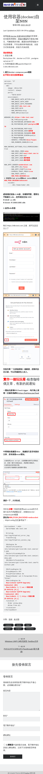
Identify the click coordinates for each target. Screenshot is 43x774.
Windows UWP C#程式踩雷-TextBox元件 (21, 641)
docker (19, 625)
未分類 (16, 619)
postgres (18, 629)
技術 (10, 619)
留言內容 (7, 690)
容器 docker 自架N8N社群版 (18, 36)
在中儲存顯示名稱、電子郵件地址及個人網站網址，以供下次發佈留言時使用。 (21, 747)
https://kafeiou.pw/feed (28, 393)
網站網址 (7, 735)
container (8, 625)
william (32, 30)
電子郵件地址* (9, 725)
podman (8, 629)
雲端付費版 (22, 39)
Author (27, 773)
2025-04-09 (25, 25)
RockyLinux (29, 629)
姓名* (5, 715)
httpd (28, 625)
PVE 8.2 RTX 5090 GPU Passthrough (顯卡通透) (21, 650)
